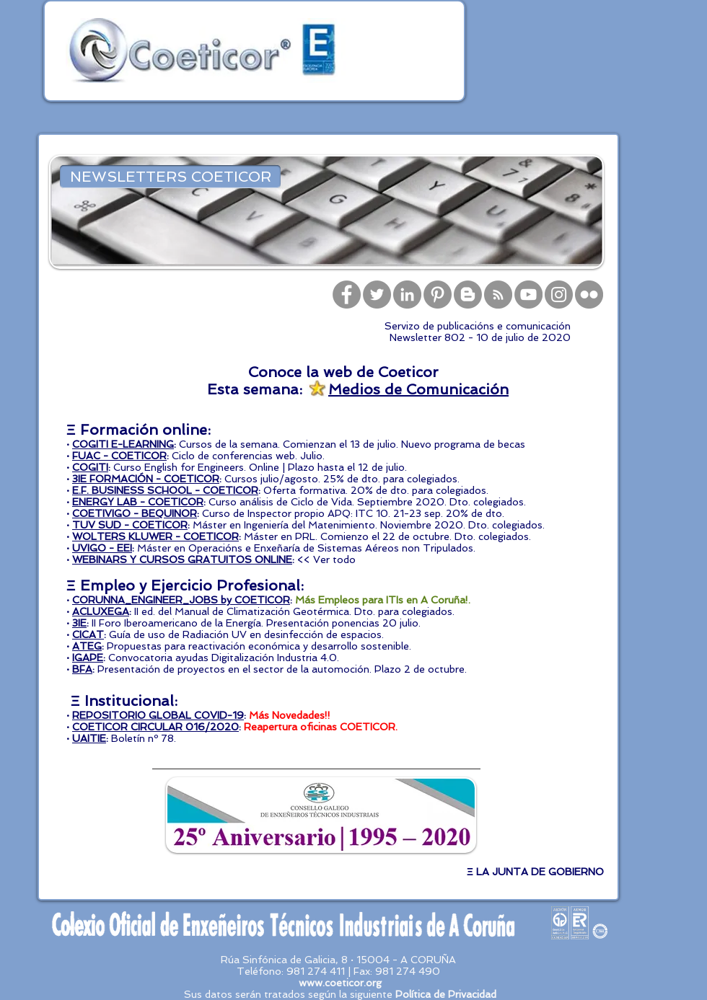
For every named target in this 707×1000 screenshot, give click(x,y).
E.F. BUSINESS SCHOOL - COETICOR (165, 490)
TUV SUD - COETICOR (130, 525)
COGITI (90, 467)
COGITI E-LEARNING (123, 444)
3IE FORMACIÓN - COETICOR (145, 478)
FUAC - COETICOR (119, 455)
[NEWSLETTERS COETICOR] (170, 176)
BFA (82, 669)
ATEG (87, 646)
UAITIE (89, 738)
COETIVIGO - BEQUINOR (134, 513)
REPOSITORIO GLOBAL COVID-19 (158, 715)
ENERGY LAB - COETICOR (137, 502)
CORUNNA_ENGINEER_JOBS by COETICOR (181, 600)
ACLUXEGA (100, 611)
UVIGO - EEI (102, 548)
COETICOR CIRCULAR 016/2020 (155, 727)
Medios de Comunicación (418, 389)
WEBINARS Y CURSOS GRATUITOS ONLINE (182, 559)
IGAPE (87, 657)
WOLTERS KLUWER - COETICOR (155, 536)
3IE (79, 623)
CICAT (88, 634)
